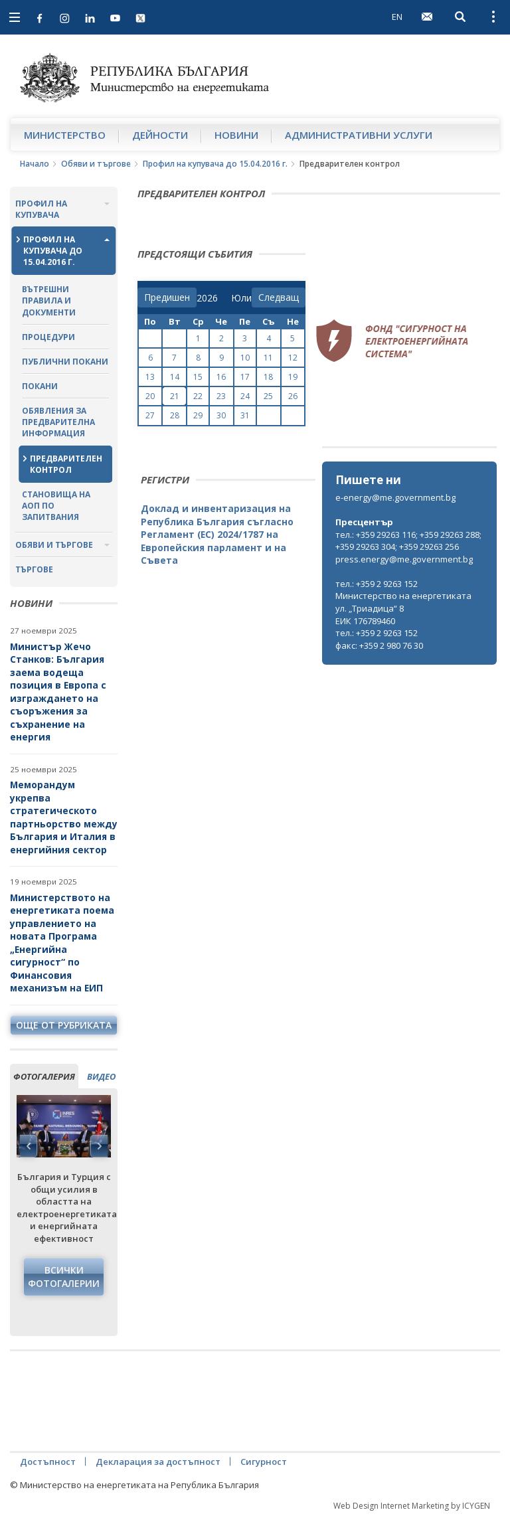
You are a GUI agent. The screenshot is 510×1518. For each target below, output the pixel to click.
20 (150, 396)
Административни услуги (358, 134)
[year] (207, 298)
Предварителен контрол (66, 464)
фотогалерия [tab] (44, 1076)
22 (198, 396)
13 (150, 376)
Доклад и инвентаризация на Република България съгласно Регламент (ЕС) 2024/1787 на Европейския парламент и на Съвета (217, 534)
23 (221, 396)
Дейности (160, 134)
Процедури (48, 337)
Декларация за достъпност (158, 1462)
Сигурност (263, 1462)
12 (293, 357)
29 (198, 415)
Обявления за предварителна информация (58, 422)
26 (293, 396)
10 (245, 357)
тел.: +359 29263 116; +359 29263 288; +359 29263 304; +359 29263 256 (408, 541)
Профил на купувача (41, 209)
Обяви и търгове (96, 163)
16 (221, 376)
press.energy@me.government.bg (404, 559)
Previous (28, 1146)
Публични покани (65, 361)
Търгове (34, 569)
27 (150, 415)
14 (174, 376)
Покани (40, 386)
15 (198, 376)
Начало (34, 163)
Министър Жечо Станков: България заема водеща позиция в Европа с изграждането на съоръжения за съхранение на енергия (58, 692)
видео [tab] (101, 1076)
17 (245, 376)
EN (397, 17)
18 (268, 376)
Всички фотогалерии (64, 1277)
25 (268, 396)
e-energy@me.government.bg (395, 497)
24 (245, 396)
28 (174, 415)
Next (99, 1146)
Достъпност (48, 1462)
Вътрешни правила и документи (49, 300)
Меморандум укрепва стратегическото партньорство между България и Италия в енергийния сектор (64, 817)
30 (221, 415)
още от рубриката (64, 1025)
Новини (236, 134)
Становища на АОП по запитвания (56, 506)
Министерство (65, 134)
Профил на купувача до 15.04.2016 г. (215, 163)
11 (268, 357)
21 (174, 396)
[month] (241, 298)
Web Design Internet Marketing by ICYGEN (411, 1505)
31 (245, 415)
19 (293, 376)
